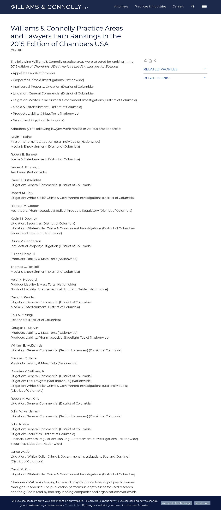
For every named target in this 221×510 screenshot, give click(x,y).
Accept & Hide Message (176, 503)
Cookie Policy (73, 505)
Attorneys (121, 6)
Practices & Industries (150, 6)
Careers (178, 6)
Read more (202, 503)
